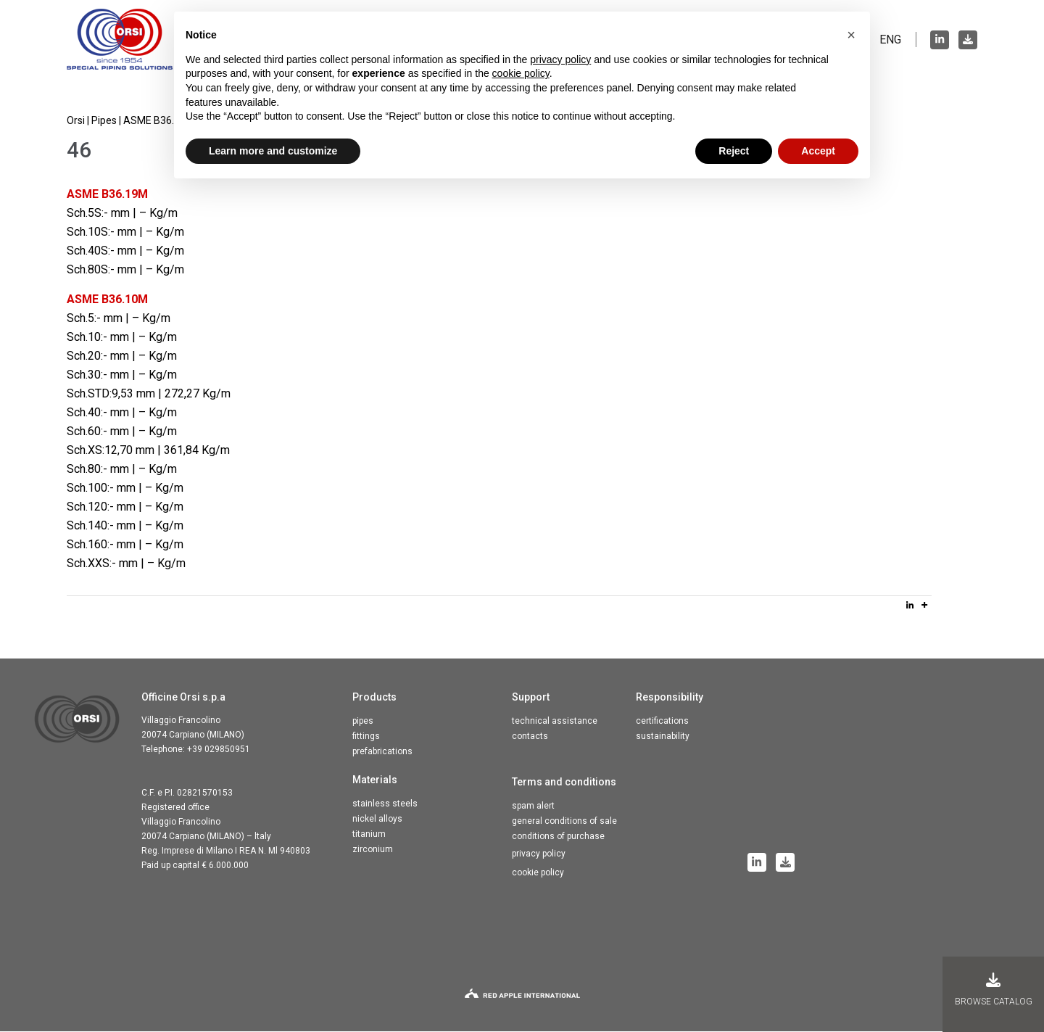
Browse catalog (993, 990)
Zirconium (372, 850)
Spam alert (533, 806)
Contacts (530, 737)
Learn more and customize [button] (273, 151)
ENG (890, 39)
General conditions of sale (564, 822)
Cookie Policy (538, 873)
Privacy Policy (539, 854)
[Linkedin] (910, 605)
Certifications (662, 722)
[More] (924, 605)
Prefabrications (382, 752)
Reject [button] (733, 151)
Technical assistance (554, 722)
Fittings (366, 737)
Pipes (362, 722)
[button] (851, 34)
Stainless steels (385, 804)
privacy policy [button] (560, 59)
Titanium (369, 835)
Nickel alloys (377, 819)
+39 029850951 (218, 750)
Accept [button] (818, 151)
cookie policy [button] (521, 73)
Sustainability (662, 737)
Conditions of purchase (558, 837)
